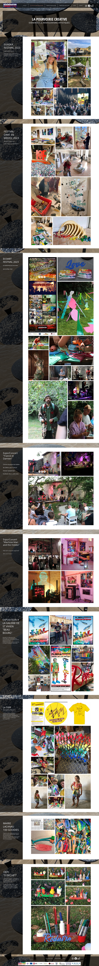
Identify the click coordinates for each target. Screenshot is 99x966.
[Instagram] (86, 6)
